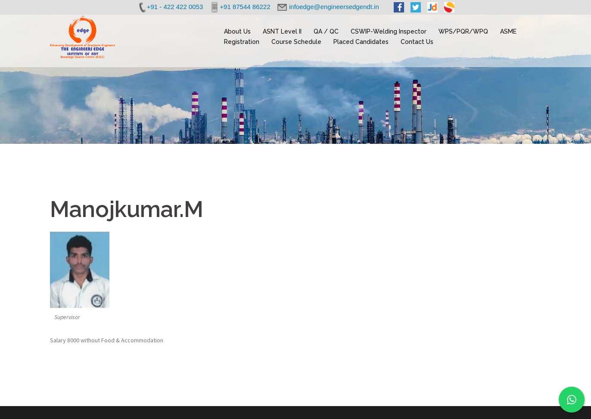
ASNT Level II (282, 31)
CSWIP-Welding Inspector (388, 31)
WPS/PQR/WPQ (463, 31)
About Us (237, 31)
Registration (241, 41)
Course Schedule (296, 41)
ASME (508, 31)
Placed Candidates (361, 41)
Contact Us (417, 41)
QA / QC (326, 31)
